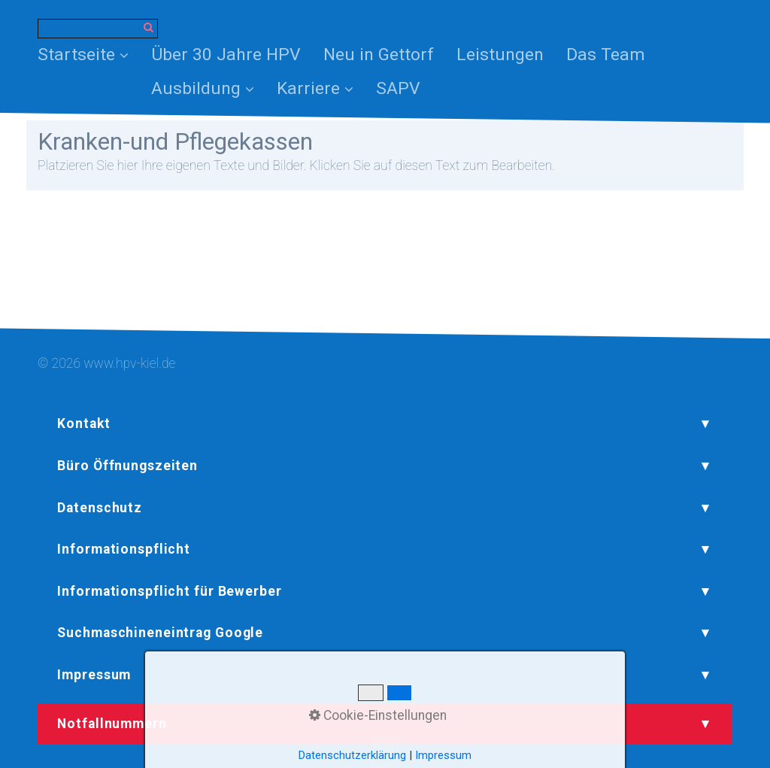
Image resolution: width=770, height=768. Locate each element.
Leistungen (500, 54)
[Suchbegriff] (98, 28)
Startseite (83, 54)
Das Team (605, 54)
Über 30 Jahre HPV (226, 54)
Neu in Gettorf (378, 54)
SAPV (398, 88)
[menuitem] (89, 55)
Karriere (315, 88)
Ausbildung (202, 88)
